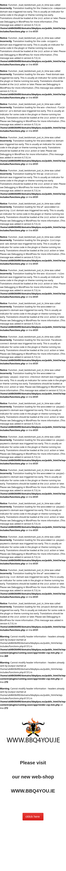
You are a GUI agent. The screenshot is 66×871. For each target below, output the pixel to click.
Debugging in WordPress (17, 21)
